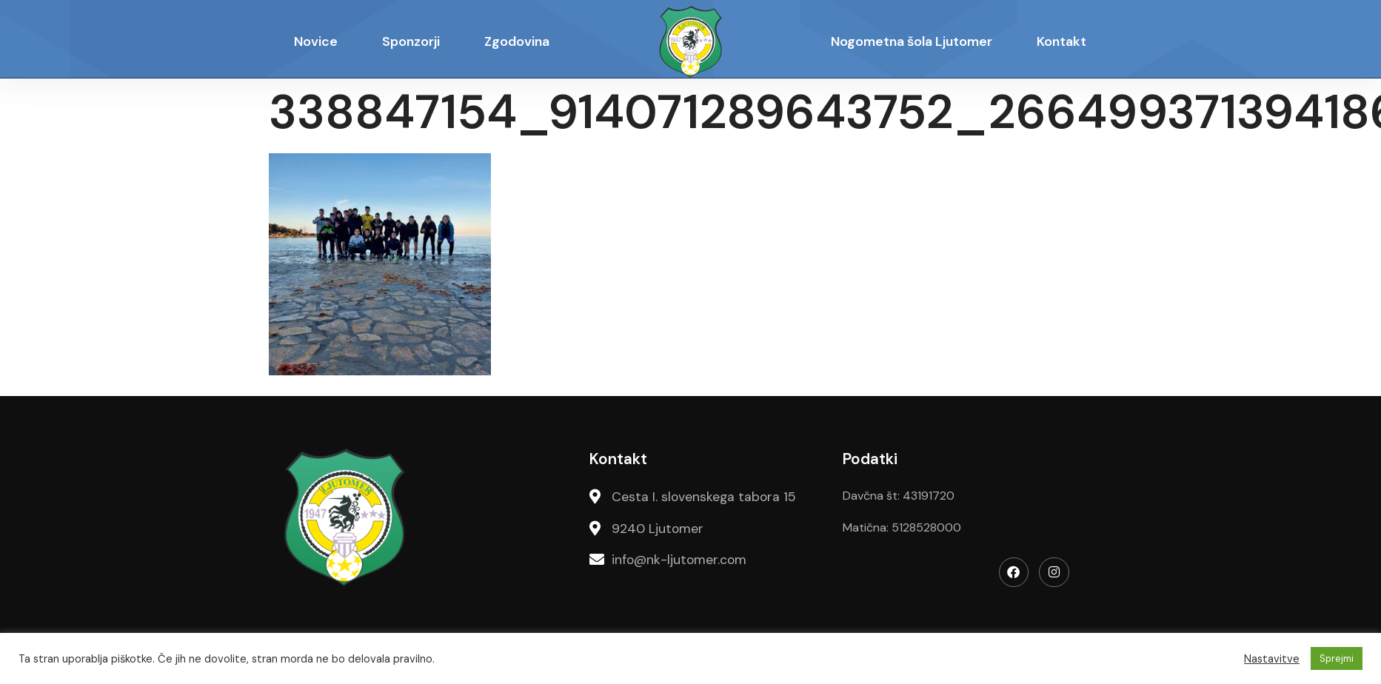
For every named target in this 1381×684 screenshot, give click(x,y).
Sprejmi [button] (1337, 658)
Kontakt (1061, 41)
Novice (316, 41)
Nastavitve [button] (1272, 658)
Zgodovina (516, 41)
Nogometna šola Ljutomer (911, 41)
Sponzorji (411, 41)
